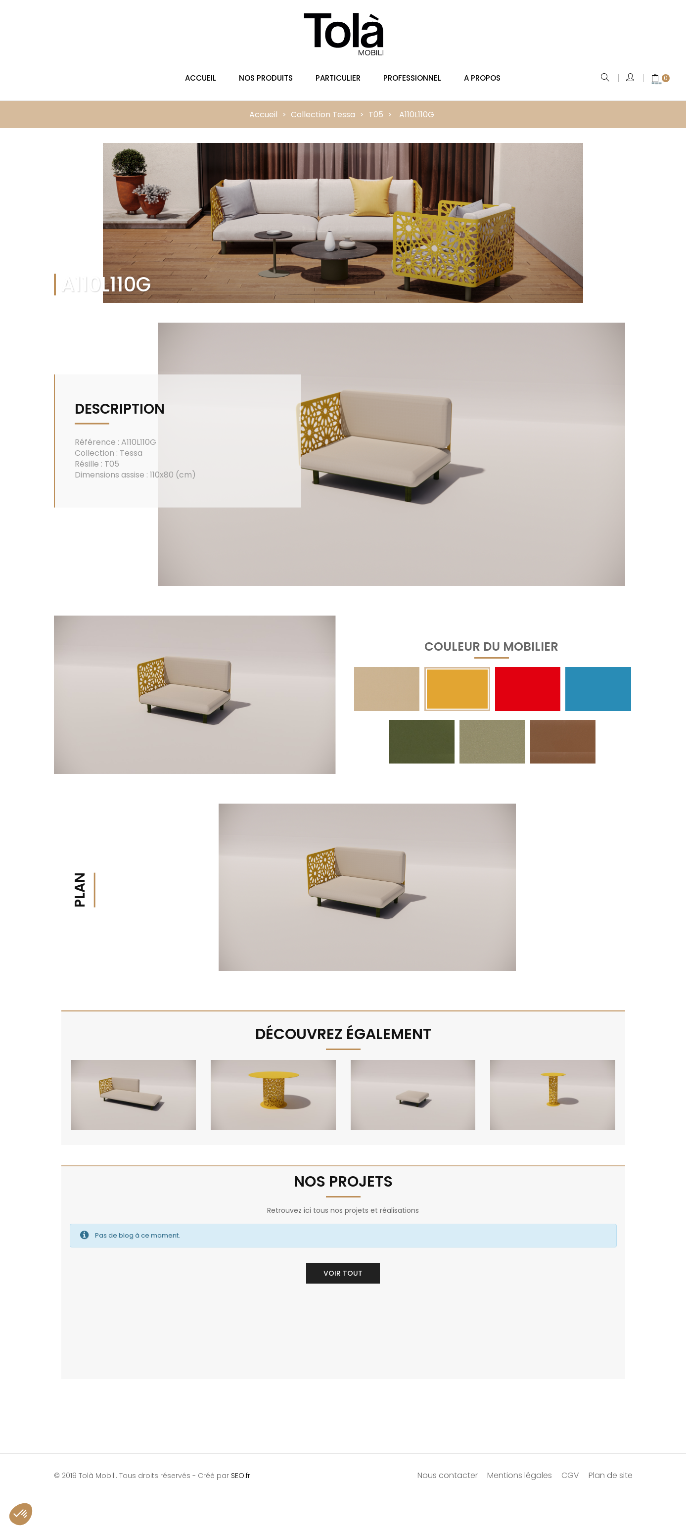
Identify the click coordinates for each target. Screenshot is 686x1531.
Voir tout (343, 1267)
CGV (570, 1469)
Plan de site (611, 1469)
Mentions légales (519, 1469)
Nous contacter (447, 1469)
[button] (21, 1514)
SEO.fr (240, 1469)
